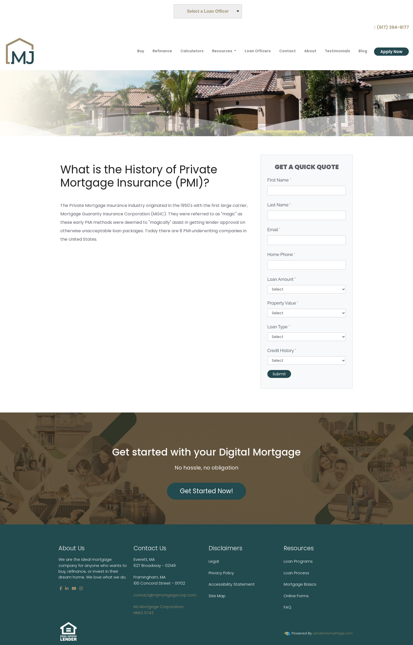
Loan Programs (298, 561)
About (310, 51)
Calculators (192, 51)
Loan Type (278, 326)
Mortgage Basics (300, 584)
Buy (140, 51)
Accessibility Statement (232, 584)
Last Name (279, 204)
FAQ (287, 607)
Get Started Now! (206, 491)
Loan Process (296, 573)
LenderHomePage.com (333, 633)
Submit (279, 374)
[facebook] (61, 588)
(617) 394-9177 (391, 27)
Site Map (217, 596)
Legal (214, 561)
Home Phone (281, 254)
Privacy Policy (221, 573)
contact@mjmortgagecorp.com (165, 603)
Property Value (282, 303)
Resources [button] (222, 51)
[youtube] (74, 588)
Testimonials (337, 51)
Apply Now (391, 51)
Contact (287, 51)
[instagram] (81, 588)
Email (274, 229)
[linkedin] (66, 588)
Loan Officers (258, 51)
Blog (362, 51)
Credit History (281, 350)
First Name (279, 180)
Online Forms (296, 596)
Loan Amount (281, 279)
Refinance (162, 51)
